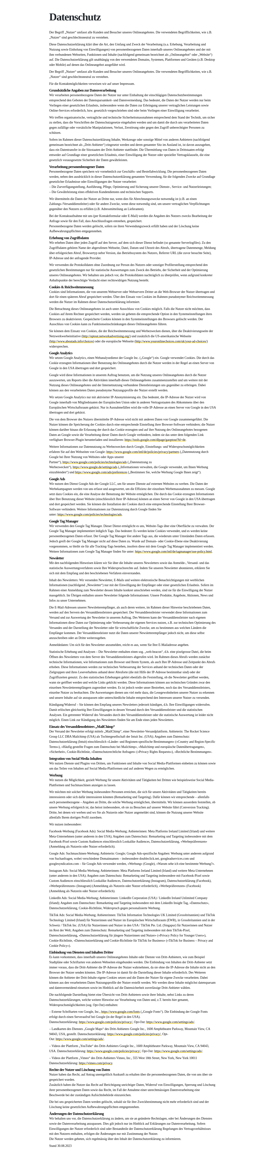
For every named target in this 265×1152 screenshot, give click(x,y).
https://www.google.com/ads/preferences (101, 472)
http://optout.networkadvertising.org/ (106, 336)
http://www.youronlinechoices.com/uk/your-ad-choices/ (171, 341)
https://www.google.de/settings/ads (95, 467)
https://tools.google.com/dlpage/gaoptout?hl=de (155, 440)
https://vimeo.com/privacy (95, 1063)
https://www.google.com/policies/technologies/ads (94, 462)
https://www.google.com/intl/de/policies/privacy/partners (142, 452)
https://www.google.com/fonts (120, 1011)
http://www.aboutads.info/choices (71, 341)
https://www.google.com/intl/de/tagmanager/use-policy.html (173, 551)
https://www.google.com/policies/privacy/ (105, 1022)
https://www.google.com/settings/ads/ (170, 1022)
